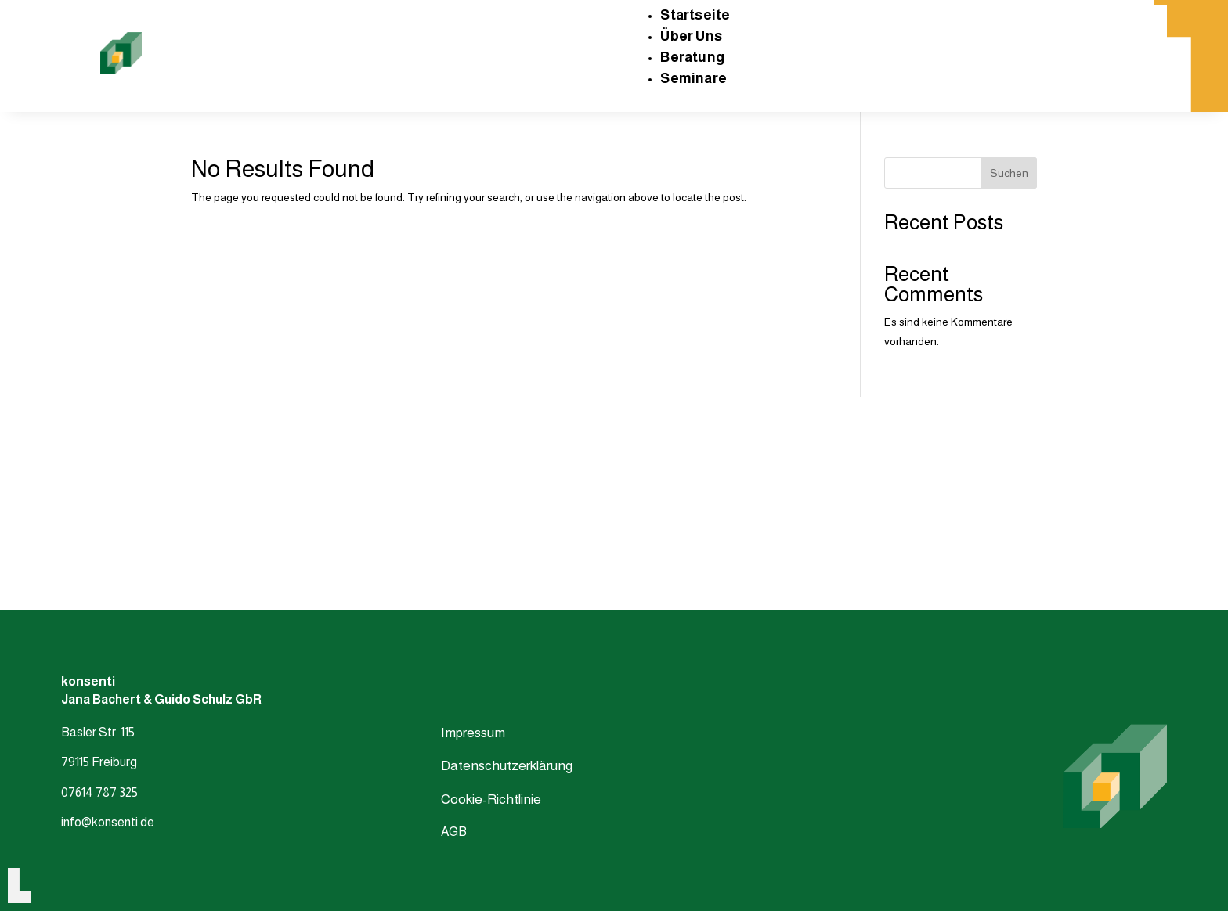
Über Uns (691, 36)
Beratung (692, 57)
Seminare (693, 78)
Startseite (695, 15)
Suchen (1009, 173)
